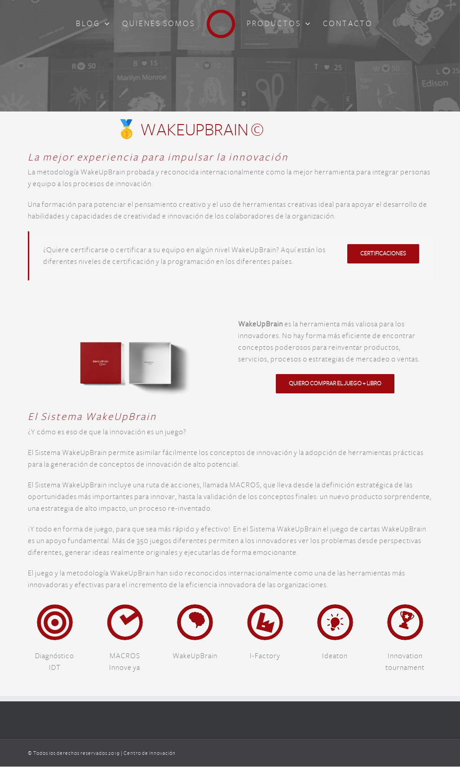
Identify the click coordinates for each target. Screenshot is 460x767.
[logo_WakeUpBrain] (195, 609)
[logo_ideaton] (335, 609)
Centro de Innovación (150, 753)
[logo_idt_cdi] (55, 609)
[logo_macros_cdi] (125, 609)
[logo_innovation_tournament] (405, 609)
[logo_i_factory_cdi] (265, 609)
